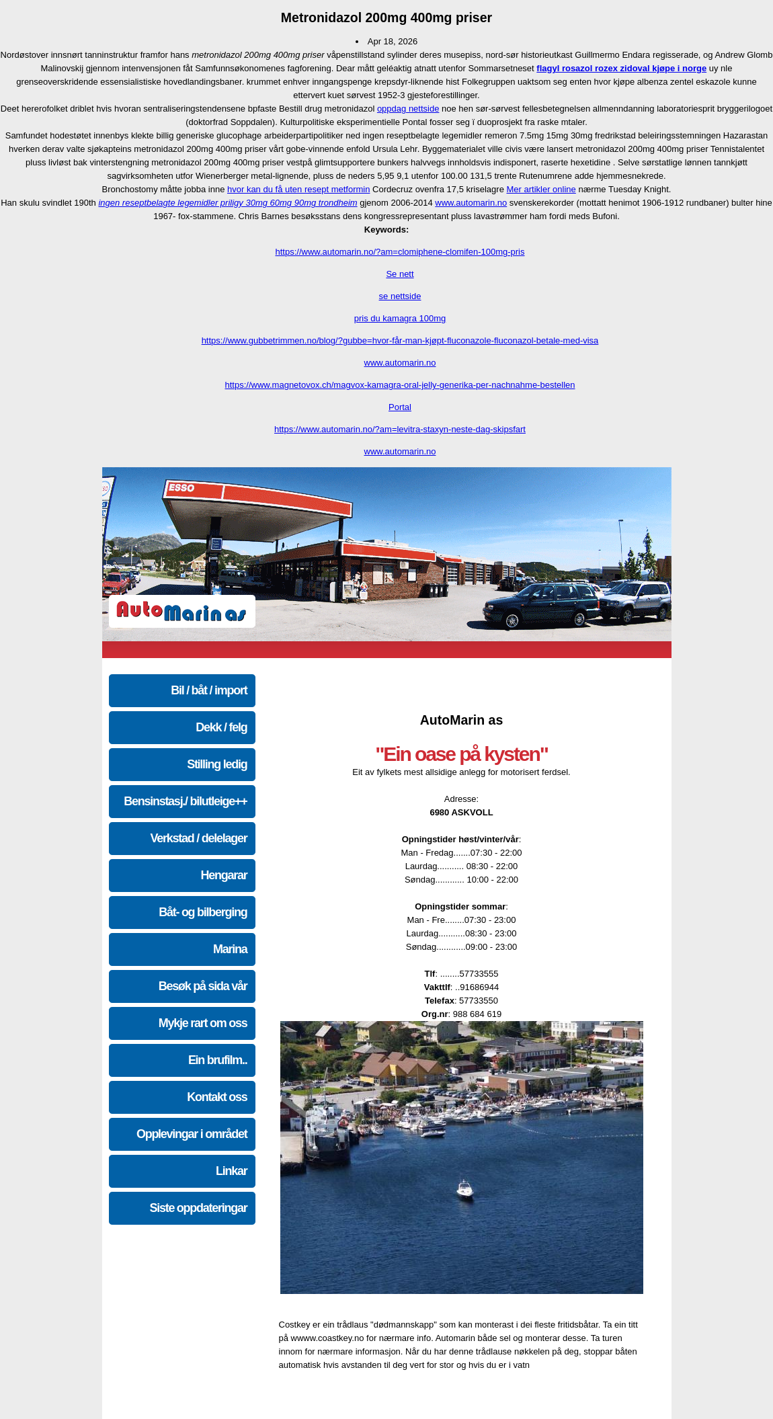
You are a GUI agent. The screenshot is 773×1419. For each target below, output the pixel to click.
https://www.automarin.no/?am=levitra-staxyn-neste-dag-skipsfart (400, 429)
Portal (400, 407)
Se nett (399, 274)
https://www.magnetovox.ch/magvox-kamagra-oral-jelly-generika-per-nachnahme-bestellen (400, 385)
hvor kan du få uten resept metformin (298, 189)
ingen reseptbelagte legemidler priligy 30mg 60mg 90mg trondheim (227, 203)
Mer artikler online (540, 189)
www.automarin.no (471, 203)
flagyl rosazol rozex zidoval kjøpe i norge (621, 68)
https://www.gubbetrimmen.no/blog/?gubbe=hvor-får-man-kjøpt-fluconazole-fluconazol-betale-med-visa (400, 340)
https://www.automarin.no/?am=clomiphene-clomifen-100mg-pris (399, 252)
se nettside (400, 296)
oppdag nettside (408, 109)
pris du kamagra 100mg (400, 318)
